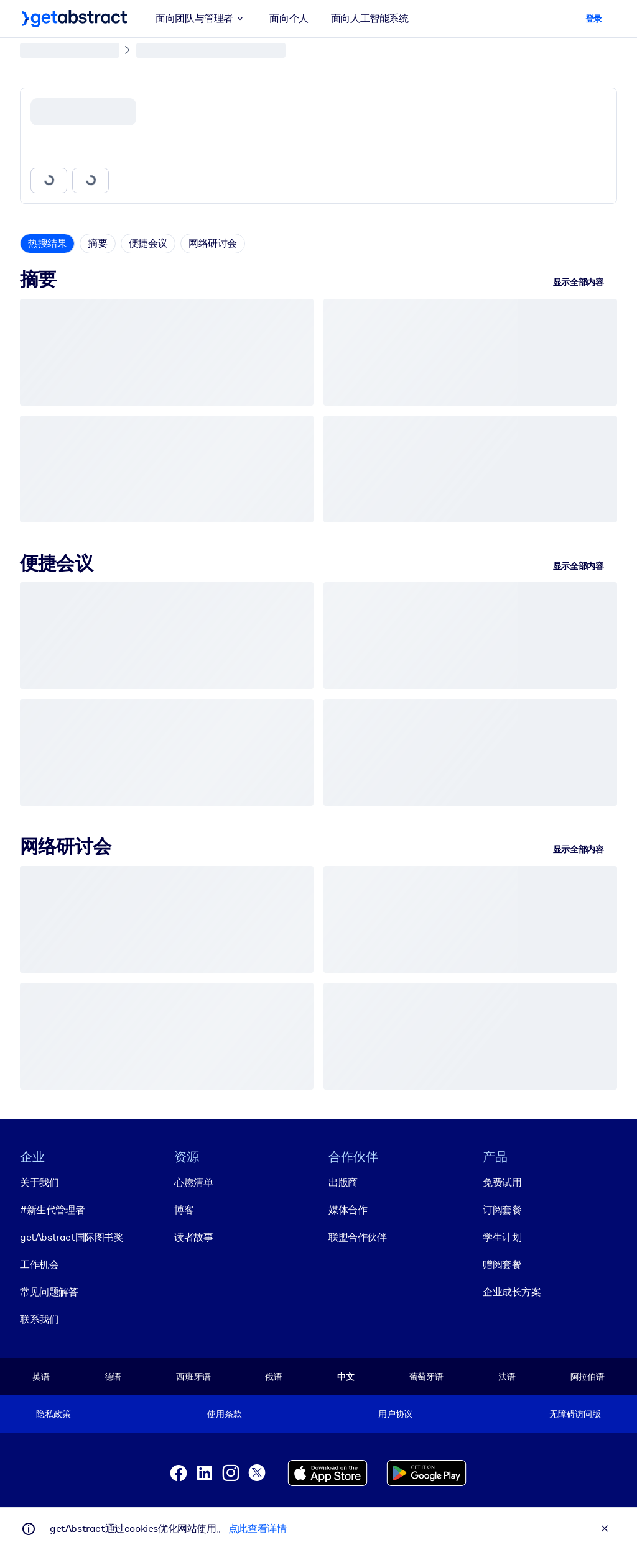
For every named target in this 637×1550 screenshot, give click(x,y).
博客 (183, 1210)
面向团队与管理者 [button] (201, 18)
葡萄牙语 (426, 1377)
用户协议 (395, 1414)
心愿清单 (193, 1182)
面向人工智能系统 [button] (370, 18)
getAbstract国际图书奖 (72, 1237)
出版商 (343, 1182)
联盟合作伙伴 (357, 1237)
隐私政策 (53, 1414)
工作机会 (39, 1264)
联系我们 (39, 1319)
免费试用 (502, 1182)
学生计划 (502, 1237)
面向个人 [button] (288, 18)
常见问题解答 (49, 1292)
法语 (507, 1377)
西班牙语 (193, 1377)
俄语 (273, 1377)
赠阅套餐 (502, 1264)
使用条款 (224, 1414)
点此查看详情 (257, 1528)
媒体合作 (347, 1210)
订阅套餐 (502, 1210)
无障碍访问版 (575, 1414)
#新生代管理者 (52, 1210)
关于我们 (39, 1182)
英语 (41, 1377)
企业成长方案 (512, 1292)
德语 (113, 1377)
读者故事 (193, 1237)
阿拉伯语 (587, 1377)
